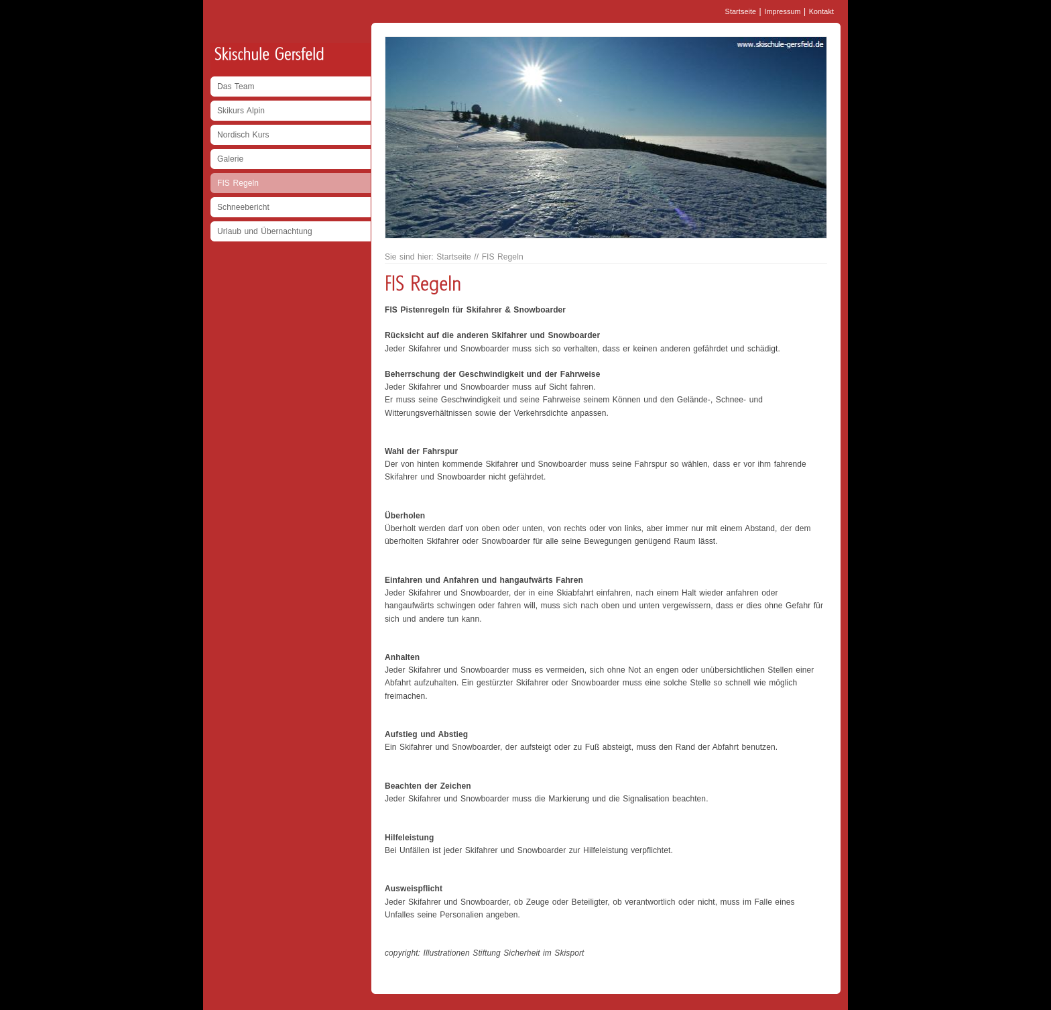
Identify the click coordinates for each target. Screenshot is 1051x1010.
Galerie (230, 159)
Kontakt (821, 11)
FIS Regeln (238, 183)
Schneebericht (243, 207)
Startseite (741, 11)
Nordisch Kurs (243, 134)
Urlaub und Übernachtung (264, 231)
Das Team (236, 86)
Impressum (782, 11)
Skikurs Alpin (241, 110)
